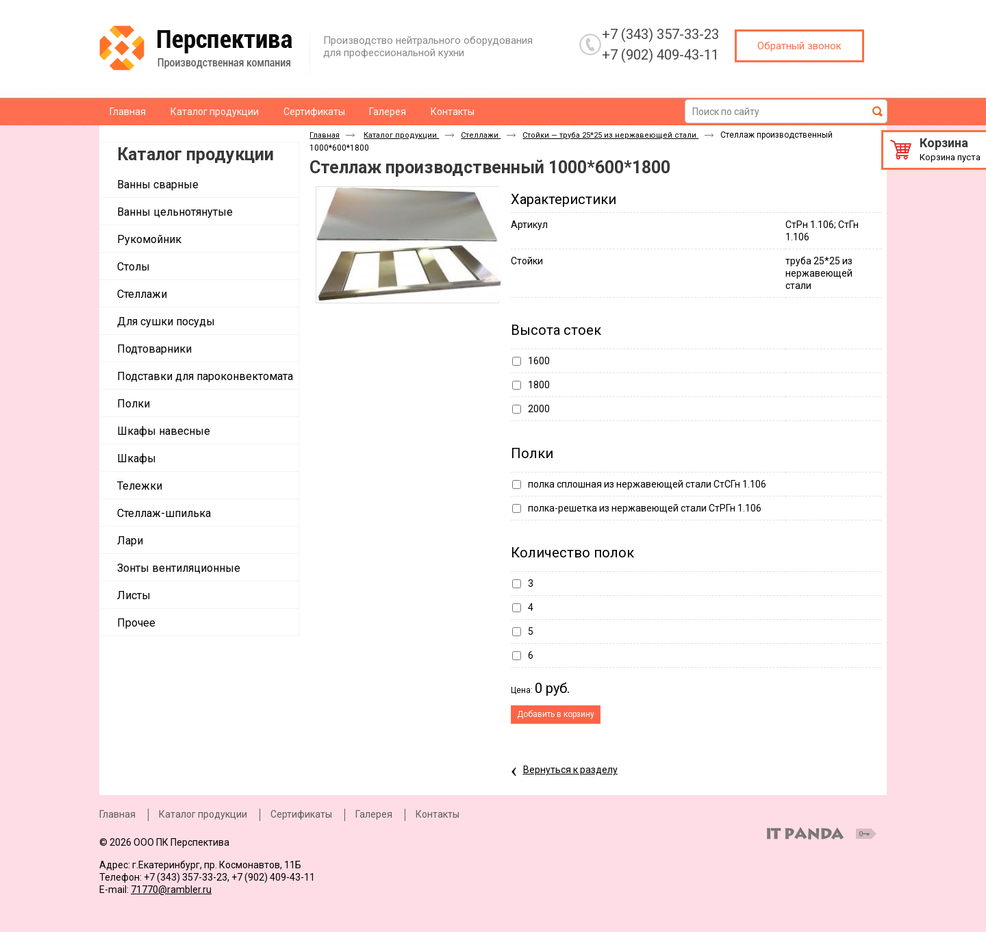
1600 (539, 360)
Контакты (437, 814)
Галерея (373, 814)
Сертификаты (301, 814)
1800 (539, 384)
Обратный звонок (799, 46)
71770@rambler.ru (171, 889)
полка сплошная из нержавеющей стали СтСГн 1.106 (647, 484)
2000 (539, 408)
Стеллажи (481, 135)
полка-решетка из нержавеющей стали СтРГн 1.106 (644, 508)
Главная (324, 135)
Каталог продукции (195, 154)
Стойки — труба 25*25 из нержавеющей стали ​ (610, 135)
